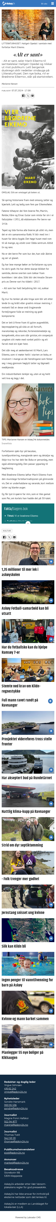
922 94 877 (10, 1121)
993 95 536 (10, 1105)
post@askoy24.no (14, 1152)
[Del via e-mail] (32, 96)
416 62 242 (10, 1088)
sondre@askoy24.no (16, 1108)
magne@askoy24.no (16, 1124)
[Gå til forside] (8, 3)
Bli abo (44, 3)
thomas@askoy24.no (16, 1141)
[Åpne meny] (52, 3)
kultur (7, 530)
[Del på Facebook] (23, 96)
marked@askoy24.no (16, 1162)
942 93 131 (10, 1138)
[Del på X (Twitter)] (28, 96)
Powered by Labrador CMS (28, 1217)
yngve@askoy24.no (15, 1091)
